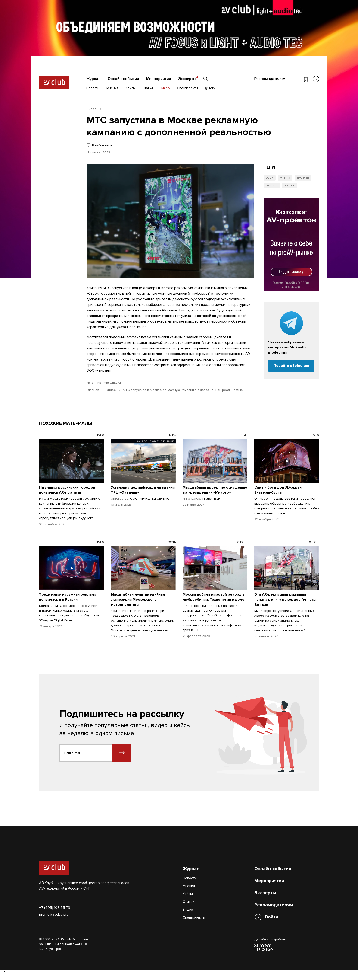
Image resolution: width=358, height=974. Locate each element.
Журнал (93, 79)
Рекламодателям (269, 79)
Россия (289, 185)
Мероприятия (158, 79)
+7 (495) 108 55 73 (54, 907)
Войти (271, 917)
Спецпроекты (187, 88)
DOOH (269, 177)
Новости (92, 88)
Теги (210, 88)
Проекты (272, 185)
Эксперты (187, 79)
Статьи (148, 88)
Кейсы (130, 88)
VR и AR (285, 177)
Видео (165, 88)
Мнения (112, 88)
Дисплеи (303, 177)
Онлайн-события (123, 79)
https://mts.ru (112, 383)
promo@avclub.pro (54, 914)
